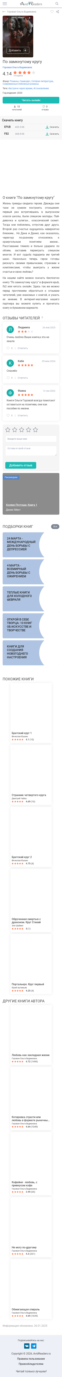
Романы (14, 81)
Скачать (54, 127)
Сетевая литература (42, 81)
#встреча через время (20, 88)
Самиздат (25, 81)
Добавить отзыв (20, 465)
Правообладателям (31, 1364)
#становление (41, 88)
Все (55, 526)
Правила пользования (31, 1358)
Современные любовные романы (21, 83)
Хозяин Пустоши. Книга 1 (21, 504)
